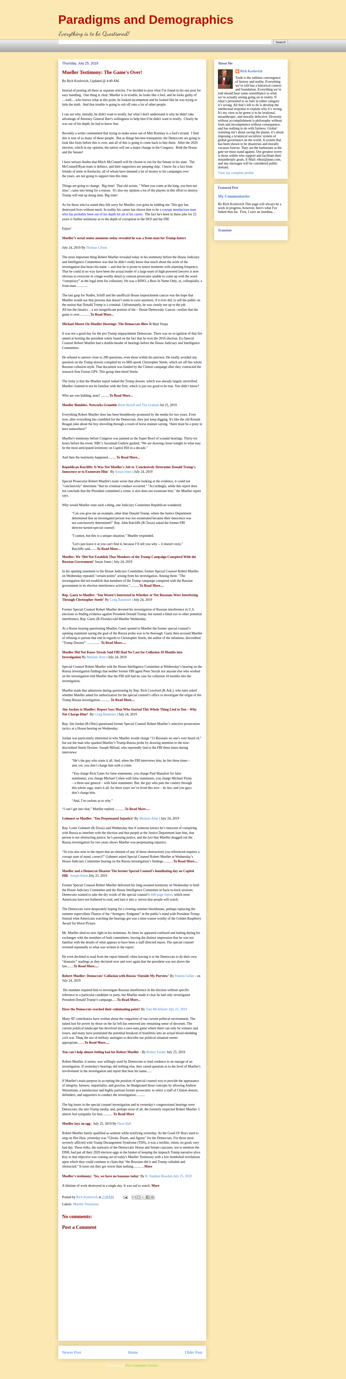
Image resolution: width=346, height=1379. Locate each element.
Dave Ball (124, 1123)
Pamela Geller (184, 976)
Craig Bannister (120, 600)
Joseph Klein (79, 875)
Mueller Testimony (86, 1204)
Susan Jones (123, 472)
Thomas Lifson (96, 247)
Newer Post (71, 1352)
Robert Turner (156, 1052)
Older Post (193, 1352)
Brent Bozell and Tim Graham (138, 405)
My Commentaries (234, 196)
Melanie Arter (96, 657)
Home (133, 1352)
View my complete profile (236, 173)
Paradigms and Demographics (146, 20)
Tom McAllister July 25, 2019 (166, 1009)
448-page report (161, 894)
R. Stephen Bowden (168, 1176)
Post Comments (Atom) (141, 1365)
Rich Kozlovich (251, 71)
